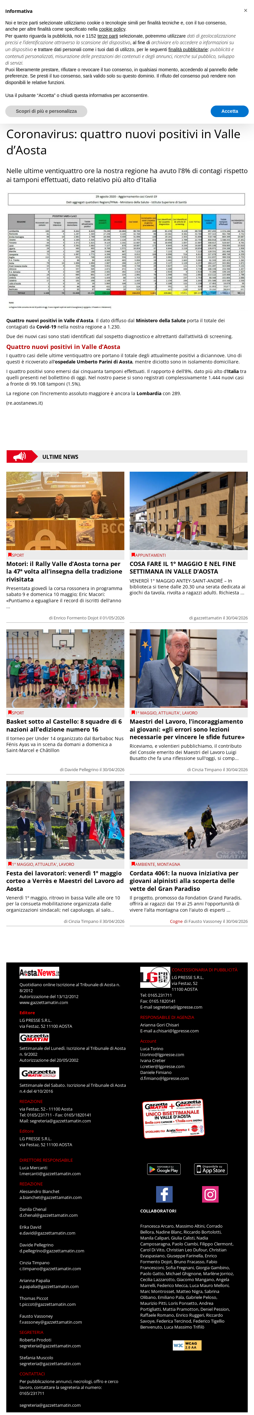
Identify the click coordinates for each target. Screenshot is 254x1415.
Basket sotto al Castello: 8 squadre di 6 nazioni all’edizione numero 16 (64, 725)
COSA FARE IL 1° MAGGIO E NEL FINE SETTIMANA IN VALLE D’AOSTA (183, 567)
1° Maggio (145, 713)
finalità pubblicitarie (188, 49)
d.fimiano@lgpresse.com (164, 1078)
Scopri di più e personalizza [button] (46, 111)
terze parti (108, 36)
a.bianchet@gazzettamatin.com (51, 1197)
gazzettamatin (208, 618)
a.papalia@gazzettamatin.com (49, 1286)
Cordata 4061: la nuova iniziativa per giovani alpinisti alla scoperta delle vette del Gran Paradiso (184, 881)
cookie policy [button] (112, 29)
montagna (168, 864)
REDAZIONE (31, 1101)
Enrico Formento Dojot (76, 618)
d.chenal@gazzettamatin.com (49, 1215)
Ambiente (145, 864)
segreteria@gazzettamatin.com (60, 1121)
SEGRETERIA (31, 1332)
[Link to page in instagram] (210, 1199)
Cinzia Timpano (207, 769)
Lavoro (189, 713)
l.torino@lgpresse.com (162, 1054)
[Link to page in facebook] (164, 1194)
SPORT (18, 555)
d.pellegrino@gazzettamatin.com (52, 1251)
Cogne (176, 921)
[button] (245, 10)
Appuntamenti (150, 555)
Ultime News (60, 456)
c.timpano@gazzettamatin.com (50, 1269)
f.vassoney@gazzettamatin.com (51, 1322)
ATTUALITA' (169, 713)
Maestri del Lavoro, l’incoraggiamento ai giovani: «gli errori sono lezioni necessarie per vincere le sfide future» (187, 729)
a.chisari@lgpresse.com (176, 1031)
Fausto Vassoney (205, 921)
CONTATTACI (32, 1374)
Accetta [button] (229, 111)
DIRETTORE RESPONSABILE (46, 1160)
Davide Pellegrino (81, 769)
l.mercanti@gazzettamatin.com (50, 1174)
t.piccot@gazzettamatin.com (48, 1304)
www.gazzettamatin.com (44, 1002)
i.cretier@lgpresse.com (162, 1066)
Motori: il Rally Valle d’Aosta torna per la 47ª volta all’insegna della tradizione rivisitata (64, 571)
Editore (27, 1013)
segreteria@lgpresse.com (177, 1007)
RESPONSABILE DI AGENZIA (167, 1017)
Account (148, 1041)
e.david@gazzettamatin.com (47, 1233)
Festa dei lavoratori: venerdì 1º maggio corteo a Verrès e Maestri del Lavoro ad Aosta (65, 881)
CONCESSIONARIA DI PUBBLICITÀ (204, 970)
